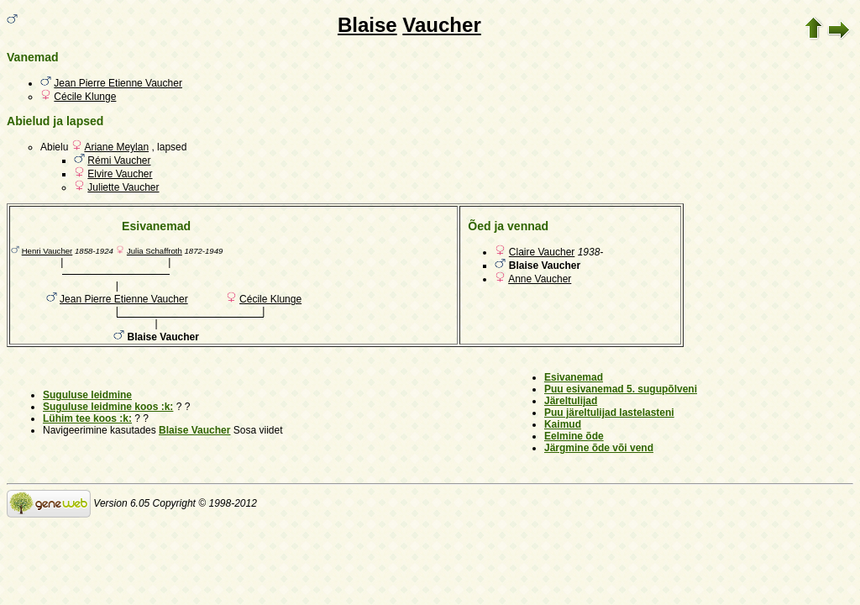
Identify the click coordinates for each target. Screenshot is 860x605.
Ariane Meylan (116, 147)
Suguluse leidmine (87, 395)
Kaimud (562, 424)
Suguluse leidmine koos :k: (108, 407)
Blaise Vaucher (194, 430)
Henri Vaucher (47, 250)
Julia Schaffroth (154, 250)
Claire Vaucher (541, 252)
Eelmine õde (574, 436)
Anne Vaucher (539, 279)
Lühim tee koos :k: (87, 418)
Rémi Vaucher (118, 160)
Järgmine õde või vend (598, 448)
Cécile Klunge (85, 97)
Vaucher (441, 24)
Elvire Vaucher (119, 174)
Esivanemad (573, 377)
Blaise (367, 24)
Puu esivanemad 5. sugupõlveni (620, 389)
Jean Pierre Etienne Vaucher (118, 83)
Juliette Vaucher (123, 187)
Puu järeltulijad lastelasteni (609, 412)
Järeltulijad (570, 401)
